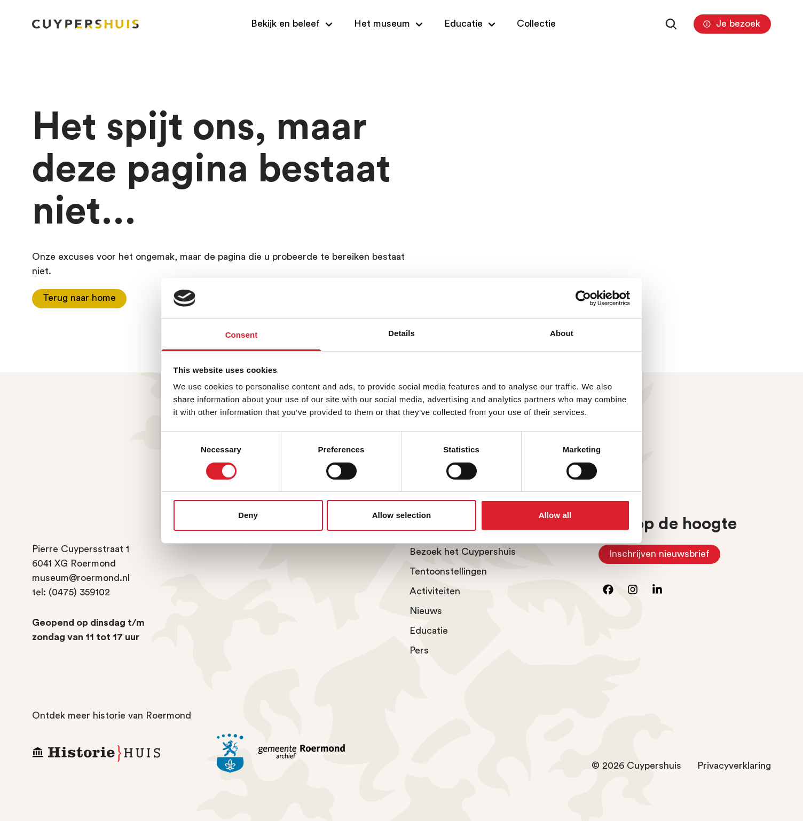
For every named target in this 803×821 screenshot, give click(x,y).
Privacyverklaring (734, 765)
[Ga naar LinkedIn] (657, 589)
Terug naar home (79, 297)
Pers (419, 650)
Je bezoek (730, 24)
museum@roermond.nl (81, 578)
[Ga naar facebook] (608, 589)
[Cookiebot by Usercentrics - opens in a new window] (583, 298)
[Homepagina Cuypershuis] (85, 24)
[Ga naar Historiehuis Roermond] (116, 753)
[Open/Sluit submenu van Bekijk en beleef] (293, 23)
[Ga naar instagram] (632, 589)
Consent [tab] (241, 334)
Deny (248, 515)
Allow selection (401, 515)
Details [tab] (401, 333)
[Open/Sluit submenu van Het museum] (390, 23)
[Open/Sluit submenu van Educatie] (471, 23)
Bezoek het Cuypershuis (463, 551)
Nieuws (426, 611)
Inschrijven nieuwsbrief (664, 556)
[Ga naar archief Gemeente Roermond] (301, 753)
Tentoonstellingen (448, 571)
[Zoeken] (671, 24)
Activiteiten (435, 591)
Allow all (555, 515)
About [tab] (561, 333)
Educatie (429, 630)
